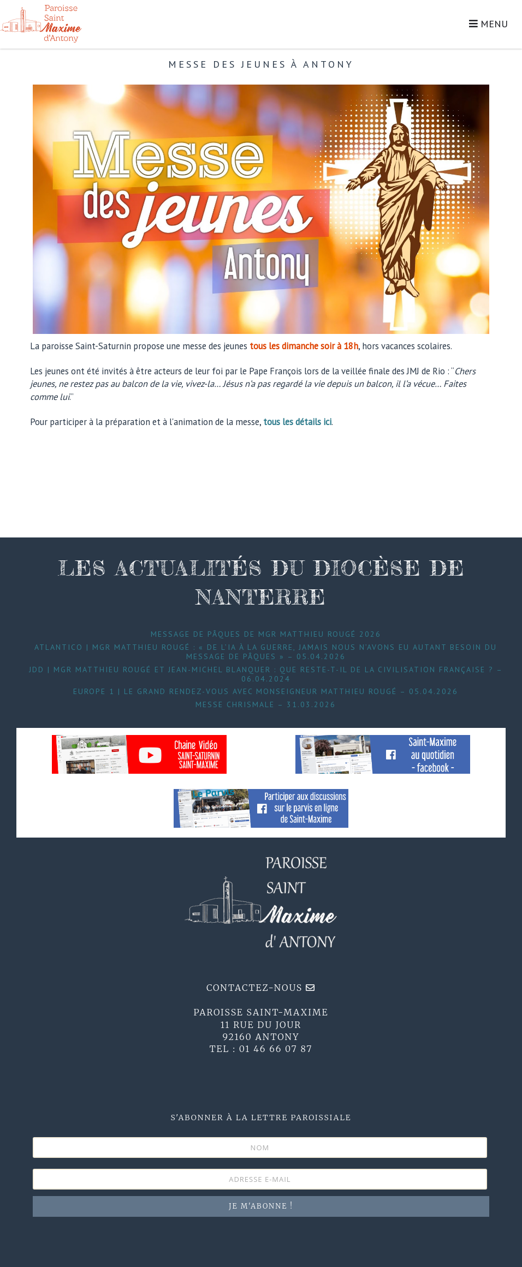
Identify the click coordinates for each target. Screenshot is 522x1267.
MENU (488, 23)
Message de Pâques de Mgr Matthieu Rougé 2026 (266, 634)
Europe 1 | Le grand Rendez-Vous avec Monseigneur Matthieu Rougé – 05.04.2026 (265, 691)
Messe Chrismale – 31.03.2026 (265, 704)
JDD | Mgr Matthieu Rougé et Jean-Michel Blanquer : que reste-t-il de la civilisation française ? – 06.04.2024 (266, 674)
